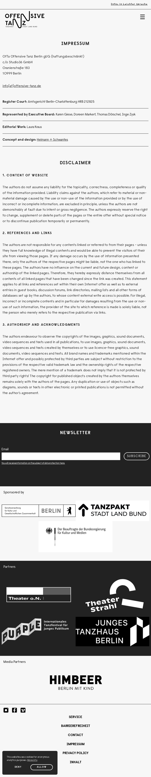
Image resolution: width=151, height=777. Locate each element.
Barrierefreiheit (75, 726)
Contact (75, 735)
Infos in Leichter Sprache (129, 4)
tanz (33, 86)
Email (5, 449)
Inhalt (75, 762)
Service (75, 717)
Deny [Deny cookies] (18, 767)
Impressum (76, 744)
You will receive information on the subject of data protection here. (33, 463)
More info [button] (32, 760)
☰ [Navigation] (142, 18)
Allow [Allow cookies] (41, 767)
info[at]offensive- (16, 86)
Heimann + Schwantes (52, 140)
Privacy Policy (75, 753)
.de (38, 86)
